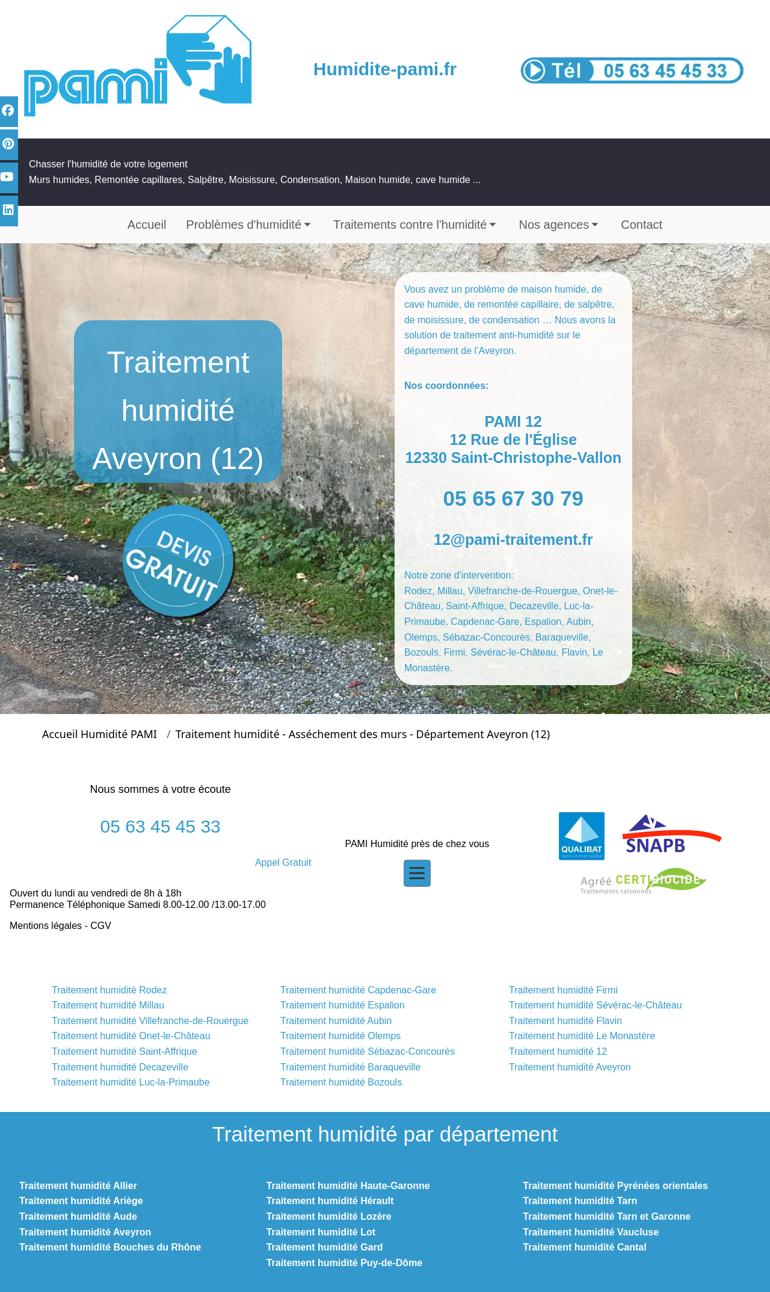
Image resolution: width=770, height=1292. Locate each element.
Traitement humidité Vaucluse (591, 1232)
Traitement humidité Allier (78, 1186)
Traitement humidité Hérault (330, 1201)
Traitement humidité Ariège (81, 1201)
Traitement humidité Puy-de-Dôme (344, 1263)
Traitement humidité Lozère (329, 1216)
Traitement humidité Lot (320, 1232)
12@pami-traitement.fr (513, 539)
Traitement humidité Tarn (580, 1201)
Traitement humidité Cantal (584, 1247)
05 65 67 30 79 (513, 498)
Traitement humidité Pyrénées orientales (615, 1186)
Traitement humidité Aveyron (85, 1232)
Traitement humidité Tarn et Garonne (607, 1216)
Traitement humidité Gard (324, 1247)
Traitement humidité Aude (78, 1216)
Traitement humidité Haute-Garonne (348, 1186)
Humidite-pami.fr (385, 69)
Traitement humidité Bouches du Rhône (110, 1247)
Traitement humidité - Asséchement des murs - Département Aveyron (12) (363, 734)
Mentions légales (46, 926)
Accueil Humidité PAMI (99, 734)
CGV (100, 926)
